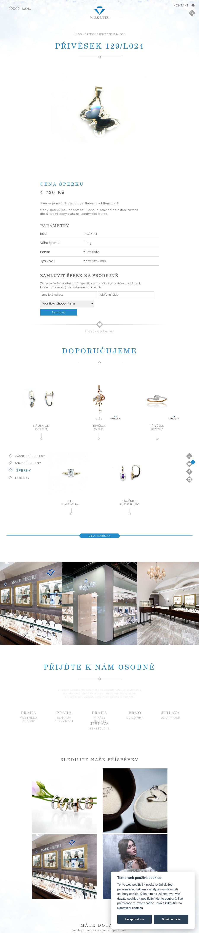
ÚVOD (77, 34)
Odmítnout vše (171, 919)
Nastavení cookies (130, 908)
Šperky (23, 470)
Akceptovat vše (134, 919)
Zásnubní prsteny (30, 456)
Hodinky (22, 478)
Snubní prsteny (28, 463)
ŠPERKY (90, 34)
